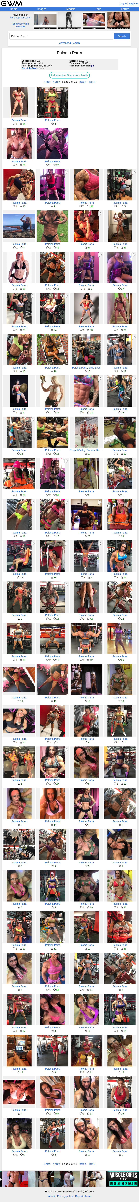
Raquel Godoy (77, 450)
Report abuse (83, 1196)
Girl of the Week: (30, 68)
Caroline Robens (96, 450)
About (51, 1196)
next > (83, 81)
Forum (125, 8)
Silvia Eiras (94, 367)
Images (41, 8)
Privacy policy (65, 1196)
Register (133, 3)
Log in (123, 3)
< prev (56, 81)
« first (47, 81)
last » (92, 81)
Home (14, 8)
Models (70, 8)
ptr (92, 66)
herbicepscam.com (20, 17)
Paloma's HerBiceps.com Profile (69, 75)
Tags (98, 8)
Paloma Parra (19, 120)
